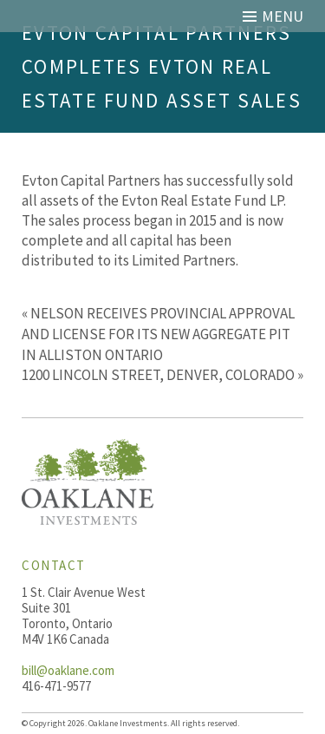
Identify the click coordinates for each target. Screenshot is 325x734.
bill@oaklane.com (68, 670)
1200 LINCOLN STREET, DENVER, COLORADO (158, 374)
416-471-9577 (56, 686)
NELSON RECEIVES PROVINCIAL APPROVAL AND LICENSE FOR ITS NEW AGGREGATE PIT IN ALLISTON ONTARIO (158, 334)
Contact (54, 565)
